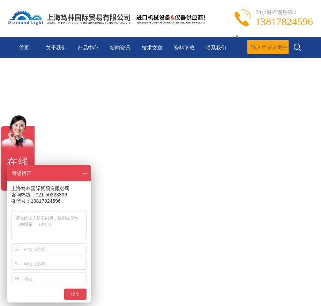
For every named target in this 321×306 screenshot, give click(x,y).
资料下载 (184, 48)
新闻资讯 (120, 48)
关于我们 (56, 48)
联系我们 (216, 48)
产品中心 (87, 48)
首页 (24, 48)
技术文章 (152, 48)
